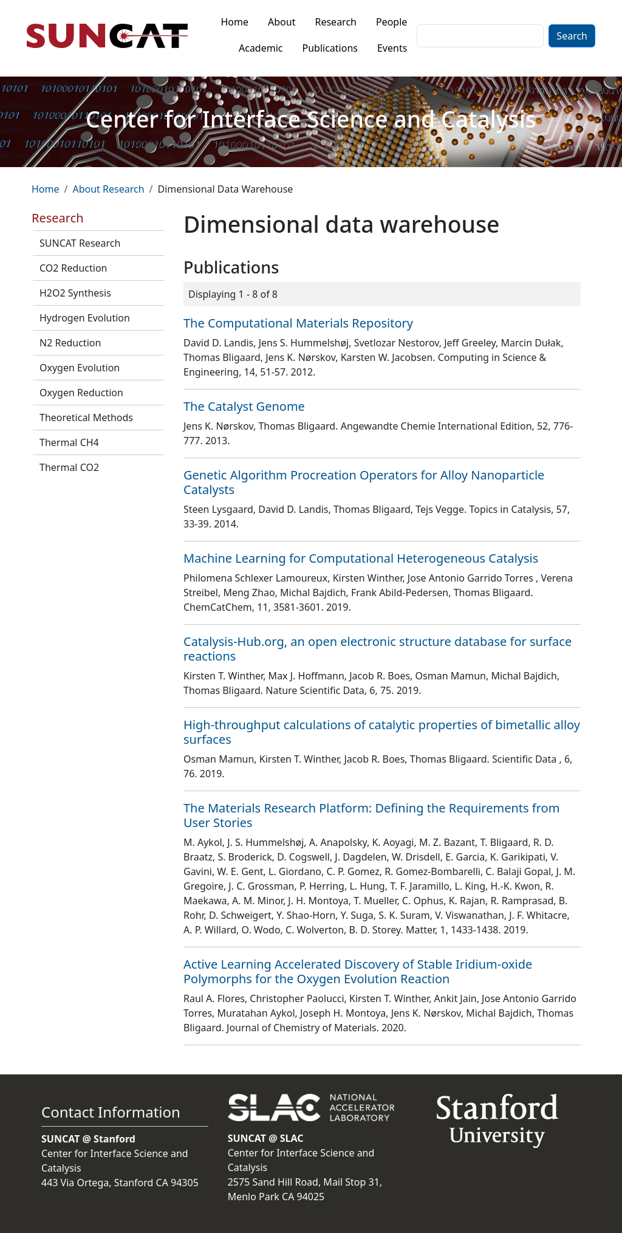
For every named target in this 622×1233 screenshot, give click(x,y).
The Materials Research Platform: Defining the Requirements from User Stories (371, 815)
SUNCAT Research (79, 243)
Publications (330, 48)
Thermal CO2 (69, 467)
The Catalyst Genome (244, 406)
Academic (261, 48)
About (281, 22)
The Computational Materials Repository (298, 323)
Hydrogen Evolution (84, 318)
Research (336, 22)
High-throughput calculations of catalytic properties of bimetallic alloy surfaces (381, 731)
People (391, 22)
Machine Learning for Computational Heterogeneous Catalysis (360, 558)
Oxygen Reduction (81, 392)
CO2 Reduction (73, 268)
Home (235, 22)
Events (392, 48)
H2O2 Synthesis (75, 293)
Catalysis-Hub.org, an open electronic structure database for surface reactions (377, 648)
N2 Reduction (70, 342)
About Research (108, 189)
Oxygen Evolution (79, 367)
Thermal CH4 (69, 442)
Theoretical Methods (86, 417)
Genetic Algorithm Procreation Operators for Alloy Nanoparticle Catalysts (363, 482)
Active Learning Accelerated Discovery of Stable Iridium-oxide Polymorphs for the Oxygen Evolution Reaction (357, 971)
